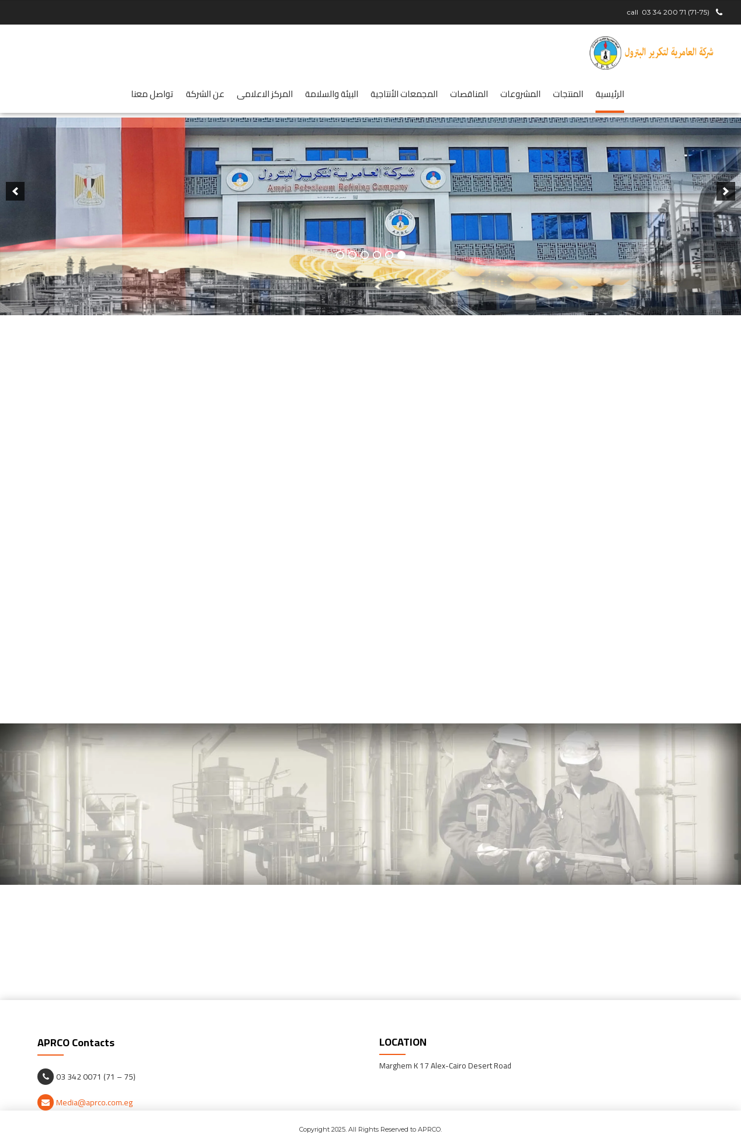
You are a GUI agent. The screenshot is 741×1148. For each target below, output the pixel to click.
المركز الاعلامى (265, 93)
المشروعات (520, 93)
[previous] (725, 217)
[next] (15, 217)
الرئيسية (609, 93)
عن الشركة (205, 93)
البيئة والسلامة (331, 93)
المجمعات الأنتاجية (404, 93)
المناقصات (469, 93)
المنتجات (568, 93)
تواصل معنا (152, 93)
